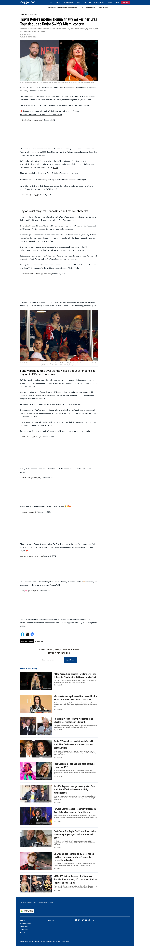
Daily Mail (93, 306)
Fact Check (87, 2)
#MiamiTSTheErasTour (29, 114)
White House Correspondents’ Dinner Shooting (63, 7)
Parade (45, 91)
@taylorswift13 (26, 268)
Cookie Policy (24, 929)
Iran (82, 7)
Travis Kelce (40, 87)
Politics (58, 2)
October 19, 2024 (44, 195)
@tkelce (28, 265)
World (78, 2)
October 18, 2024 (50, 120)
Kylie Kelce (57, 100)
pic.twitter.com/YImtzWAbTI (48, 585)
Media (117, 2)
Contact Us (51, 920)
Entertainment (68, 2)
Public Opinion (99, 2)
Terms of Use (23, 933)
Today (55, 167)
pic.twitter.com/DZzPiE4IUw (50, 114)
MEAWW (22, 902)
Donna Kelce (58, 87)
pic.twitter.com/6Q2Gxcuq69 (45, 189)
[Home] (27, 2)
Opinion (109, 2)
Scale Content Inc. (38, 902)
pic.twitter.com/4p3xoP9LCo (67, 268)
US (51, 2)
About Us (22, 920)
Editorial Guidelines (25, 923)
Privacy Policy (24, 926)
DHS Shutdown (103, 7)
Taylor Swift (31, 217)
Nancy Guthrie (90, 7)
